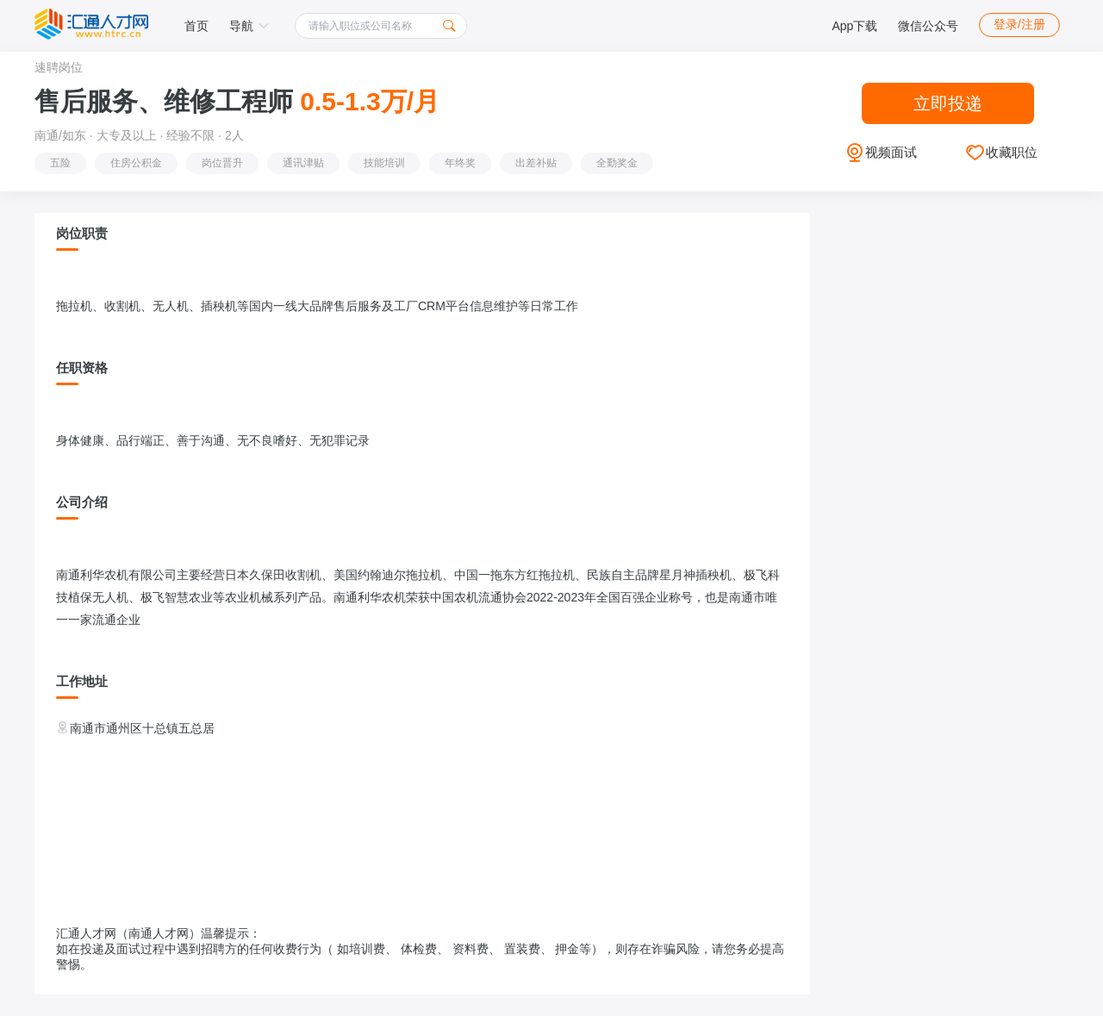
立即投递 (947, 103)
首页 (196, 26)
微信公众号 (928, 26)
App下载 (854, 26)
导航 (249, 26)
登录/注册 (1019, 24)
